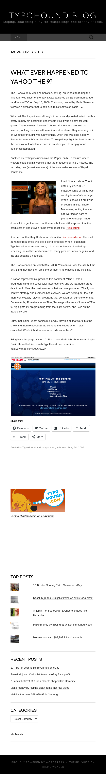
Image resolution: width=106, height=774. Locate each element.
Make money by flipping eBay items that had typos (62, 624)
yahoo (60, 447)
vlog (52, 447)
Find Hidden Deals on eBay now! (34, 516)
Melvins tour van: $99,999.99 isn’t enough (57, 637)
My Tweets (17, 734)
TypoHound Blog (53, 15)
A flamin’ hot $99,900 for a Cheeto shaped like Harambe (43, 681)
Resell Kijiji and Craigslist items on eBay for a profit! (63, 597)
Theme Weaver (53, 767)
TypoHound (73, 227)
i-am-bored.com (72, 237)
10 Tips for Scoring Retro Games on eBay (57, 585)
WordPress (55, 762)
